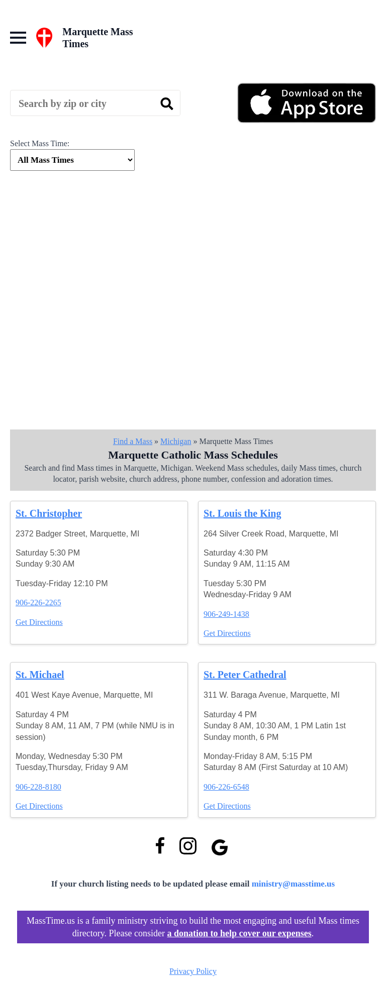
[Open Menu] (18, 38)
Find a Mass (132, 441)
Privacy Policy (193, 971)
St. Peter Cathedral (245, 674)
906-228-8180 (38, 787)
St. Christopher (49, 513)
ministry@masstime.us (293, 884)
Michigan (175, 441)
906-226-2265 (38, 602)
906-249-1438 (226, 614)
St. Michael (40, 674)
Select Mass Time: (39, 143)
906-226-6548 (226, 787)
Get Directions (39, 622)
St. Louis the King (242, 513)
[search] (167, 103)
